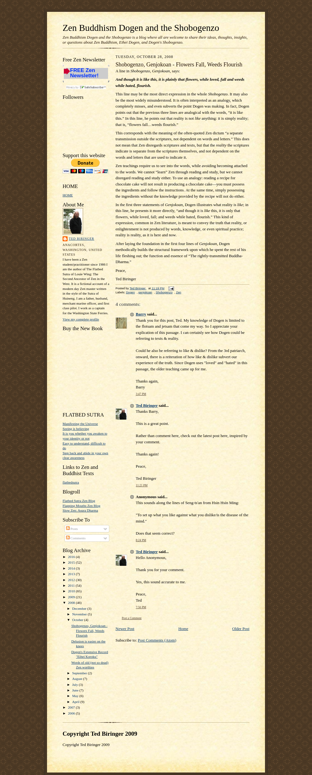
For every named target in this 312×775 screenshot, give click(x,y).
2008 (72, 602)
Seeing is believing (76, 429)
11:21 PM (142, 485)
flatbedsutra (71, 482)
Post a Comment (132, 618)
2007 (72, 707)
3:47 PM (141, 394)
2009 (72, 597)
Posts (72, 529)
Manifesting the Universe (80, 424)
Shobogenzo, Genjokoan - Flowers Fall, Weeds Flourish (89, 630)
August (77, 679)
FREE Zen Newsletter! (84, 73)
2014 (72, 568)
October (78, 620)
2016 (72, 557)
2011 (72, 585)
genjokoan (145, 292)
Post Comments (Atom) (157, 640)
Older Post (240, 628)
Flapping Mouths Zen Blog (81, 506)
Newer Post (125, 628)
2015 (72, 562)
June (75, 690)
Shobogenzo (164, 292)
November (80, 614)
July (75, 684)
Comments (76, 538)
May (75, 696)
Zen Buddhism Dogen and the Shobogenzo (141, 28)
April (76, 702)
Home (183, 628)
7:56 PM (141, 607)
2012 (72, 580)
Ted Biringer (81, 238)
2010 (72, 591)
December (79, 608)
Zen (178, 292)
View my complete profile (81, 319)
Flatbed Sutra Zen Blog (79, 501)
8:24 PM (141, 540)
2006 (72, 713)
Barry (141, 314)
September (80, 673)
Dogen (130, 292)
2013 (72, 574)
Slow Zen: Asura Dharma (80, 510)
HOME (68, 195)
